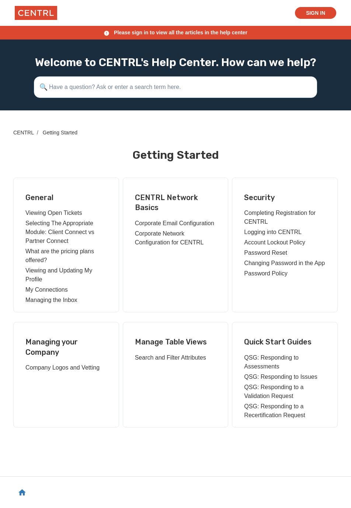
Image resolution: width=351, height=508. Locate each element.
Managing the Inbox (51, 300)
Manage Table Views (171, 341)
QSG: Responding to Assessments (271, 362)
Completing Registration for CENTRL (280, 217)
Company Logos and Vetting (62, 367)
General (39, 197)
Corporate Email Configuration (174, 223)
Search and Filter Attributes (170, 357)
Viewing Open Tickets (53, 213)
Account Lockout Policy (274, 242)
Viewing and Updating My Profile (58, 274)
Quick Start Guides (278, 341)
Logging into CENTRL (273, 232)
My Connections (46, 289)
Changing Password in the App (284, 263)
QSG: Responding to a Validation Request (273, 391)
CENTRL (23, 132)
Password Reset (265, 253)
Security (259, 197)
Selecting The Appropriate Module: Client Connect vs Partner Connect (59, 232)
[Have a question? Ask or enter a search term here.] (175, 87)
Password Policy (265, 273)
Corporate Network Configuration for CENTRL (169, 238)
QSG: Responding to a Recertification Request (274, 410)
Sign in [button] (315, 13)
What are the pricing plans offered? (59, 255)
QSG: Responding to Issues (280, 377)
